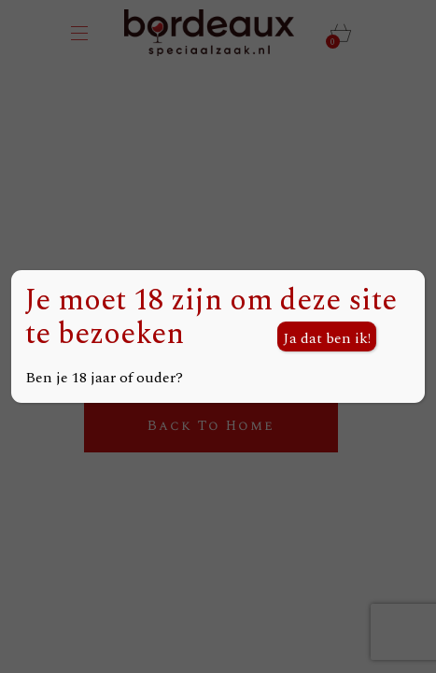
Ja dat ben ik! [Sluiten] (327, 338)
